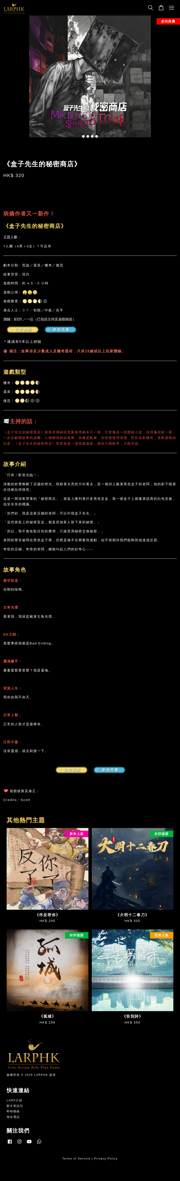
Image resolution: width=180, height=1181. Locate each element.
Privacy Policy (106, 1158)
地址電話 (13, 1117)
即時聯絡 (13, 1111)
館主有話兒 (15, 1105)
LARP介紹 (14, 1100)
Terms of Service (76, 1158)
